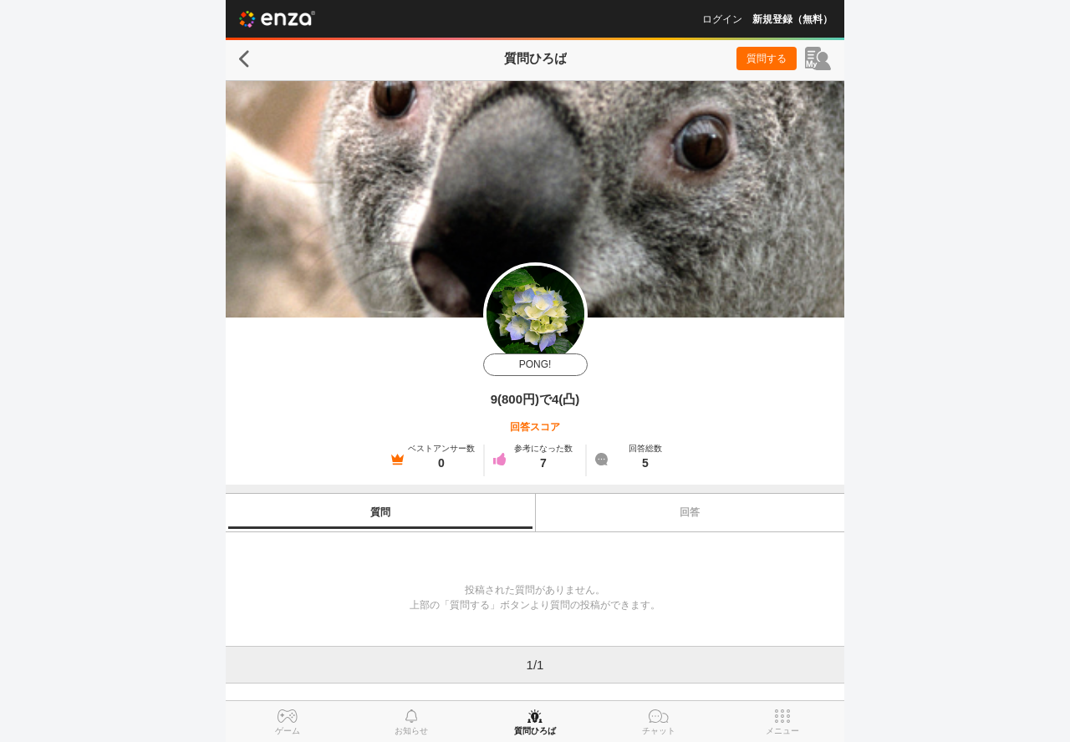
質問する (766, 58)
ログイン (722, 19)
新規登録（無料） (792, 19)
